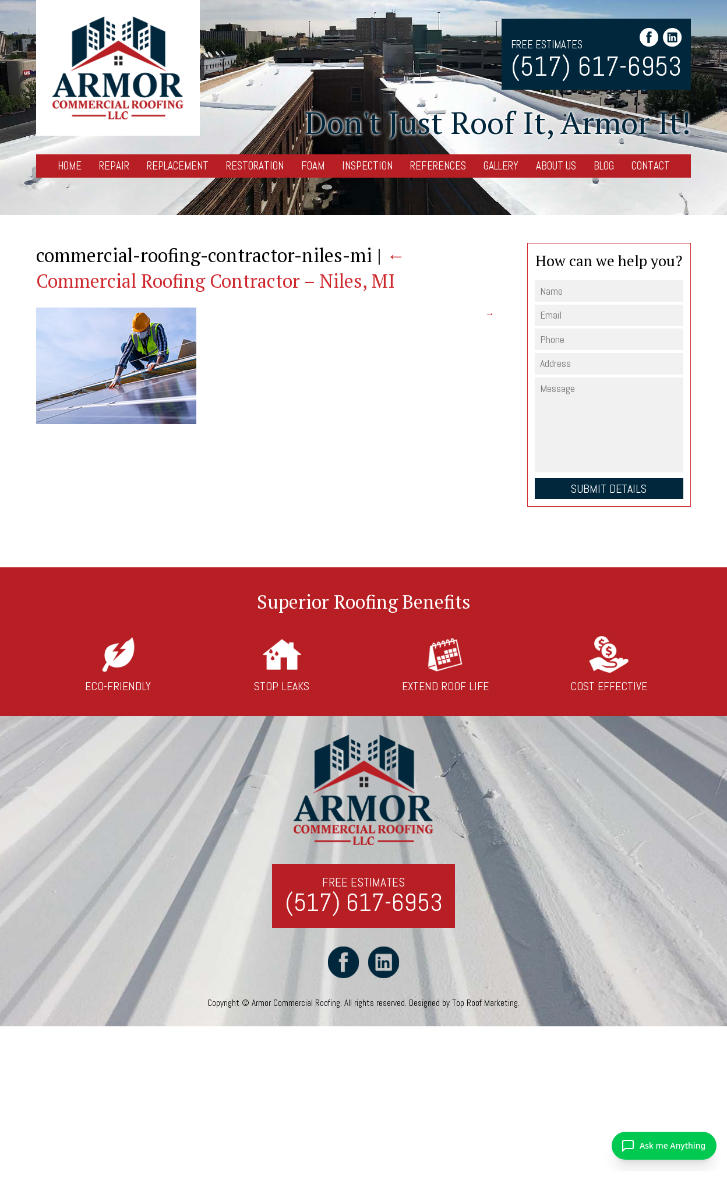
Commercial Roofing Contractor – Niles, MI (220, 267)
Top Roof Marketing (485, 1003)
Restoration (255, 165)
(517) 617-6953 (596, 67)
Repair (114, 165)
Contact (650, 165)
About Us (556, 165)
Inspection (367, 165)
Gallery (501, 165)
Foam (312, 165)
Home (70, 165)
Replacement (178, 165)
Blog (604, 165)
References (438, 165)
